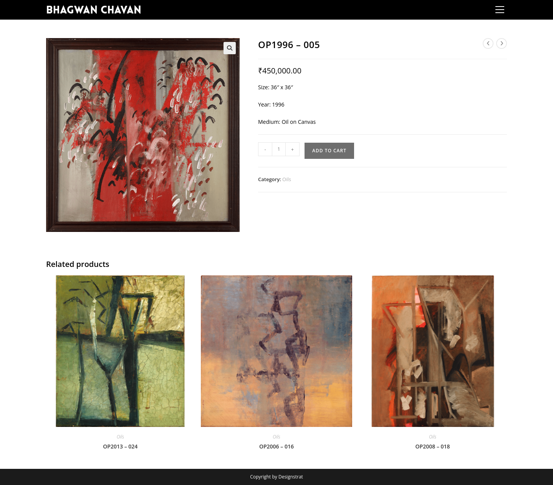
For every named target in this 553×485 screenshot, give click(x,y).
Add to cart (329, 150)
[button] (230, 48)
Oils (286, 179)
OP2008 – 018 (433, 446)
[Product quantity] (279, 149)
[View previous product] (488, 43)
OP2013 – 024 (120, 446)
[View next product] (501, 43)
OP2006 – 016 (276, 446)
